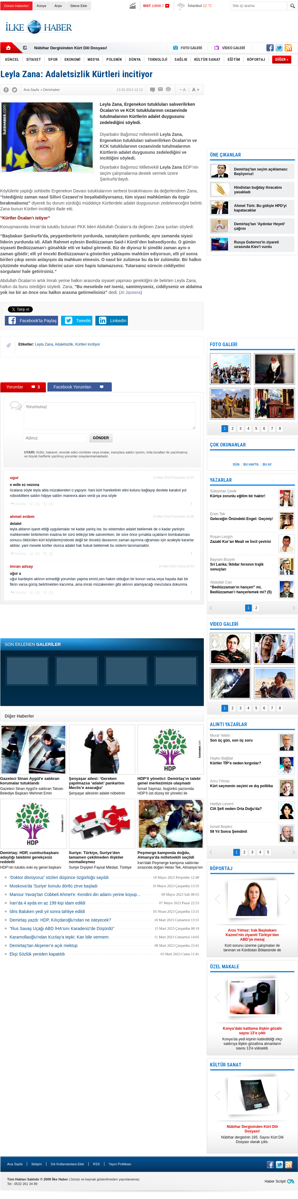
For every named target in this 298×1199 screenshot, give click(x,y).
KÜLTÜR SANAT (225, 1065)
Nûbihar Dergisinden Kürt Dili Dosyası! (70, 48)
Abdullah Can (243, 587)
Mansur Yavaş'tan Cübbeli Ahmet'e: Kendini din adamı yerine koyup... (75, 894)
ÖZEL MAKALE (224, 967)
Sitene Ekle (78, 6)
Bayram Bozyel (243, 564)
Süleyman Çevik (243, 493)
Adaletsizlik (64, 344)
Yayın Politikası (120, 1164)
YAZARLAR (221, 480)
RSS (96, 1164)
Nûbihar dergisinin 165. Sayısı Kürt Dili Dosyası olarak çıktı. (252, 1134)
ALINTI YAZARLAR (228, 724)
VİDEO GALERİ (224, 624)
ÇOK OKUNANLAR (228, 445)
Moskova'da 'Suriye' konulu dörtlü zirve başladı (54, 886)
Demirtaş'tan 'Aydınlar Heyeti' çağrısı (259, 226)
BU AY (267, 464)
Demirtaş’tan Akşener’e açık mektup (44, 945)
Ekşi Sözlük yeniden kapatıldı (37, 954)
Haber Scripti (275, 1181)
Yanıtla (20, 504)
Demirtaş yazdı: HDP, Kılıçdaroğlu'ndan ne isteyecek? (60, 920)
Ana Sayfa (15, 1164)
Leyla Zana (44, 344)
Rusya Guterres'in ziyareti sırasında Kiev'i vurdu (256, 244)
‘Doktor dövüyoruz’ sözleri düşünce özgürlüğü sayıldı (59, 877)
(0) (37, 504)
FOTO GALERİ (223, 344)
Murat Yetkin (243, 738)
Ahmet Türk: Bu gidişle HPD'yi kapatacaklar (260, 208)
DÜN (236, 464)
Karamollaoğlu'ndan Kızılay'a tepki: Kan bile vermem (59, 937)
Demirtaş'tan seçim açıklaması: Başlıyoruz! (261, 171)
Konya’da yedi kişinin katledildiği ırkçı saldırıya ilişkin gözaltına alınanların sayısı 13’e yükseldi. (252, 1038)
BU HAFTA (251, 464)
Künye (41, 6)
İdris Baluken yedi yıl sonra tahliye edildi (47, 911)
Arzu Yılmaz (243, 783)
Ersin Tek (243, 516)
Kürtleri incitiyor (87, 344)
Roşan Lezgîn (243, 539)
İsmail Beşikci (243, 829)
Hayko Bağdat (243, 761)
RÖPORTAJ (221, 868)
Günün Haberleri (16, 6)
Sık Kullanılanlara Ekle (67, 1164)
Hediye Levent (243, 806)
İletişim (36, 1164)
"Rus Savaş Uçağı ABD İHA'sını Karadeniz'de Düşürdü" (62, 928)
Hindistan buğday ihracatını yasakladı (258, 189)
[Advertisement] (187, 27)
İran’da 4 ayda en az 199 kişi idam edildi (47, 903)
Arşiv (58, 6)
